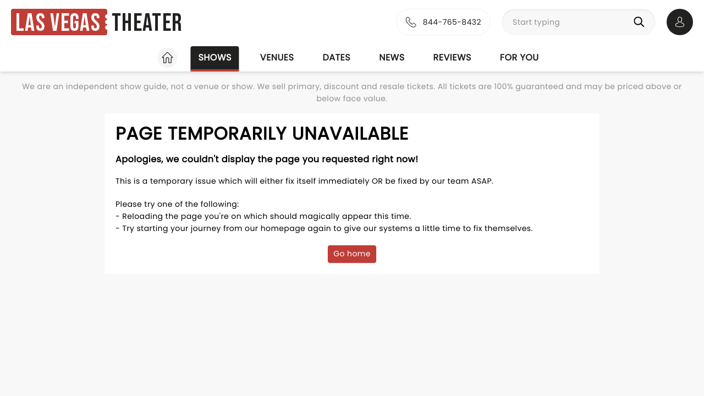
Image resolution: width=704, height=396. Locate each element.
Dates (336, 57)
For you (519, 57)
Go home (352, 253)
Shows (214, 57)
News (391, 57)
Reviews (452, 57)
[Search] (641, 22)
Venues (277, 57)
